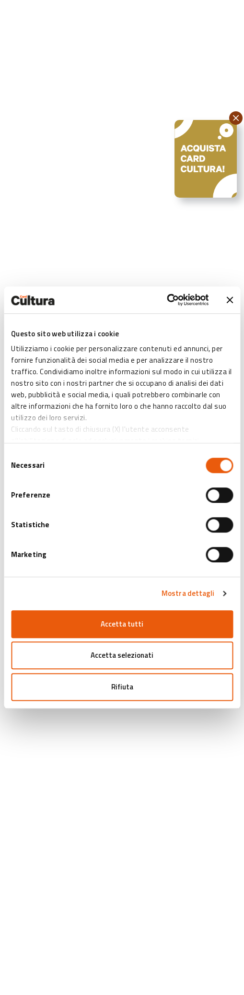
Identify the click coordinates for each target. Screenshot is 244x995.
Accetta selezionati (122, 655)
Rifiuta (122, 686)
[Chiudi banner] (229, 299)
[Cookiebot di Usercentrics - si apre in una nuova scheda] (167, 300)
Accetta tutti (122, 623)
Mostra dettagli (188, 593)
